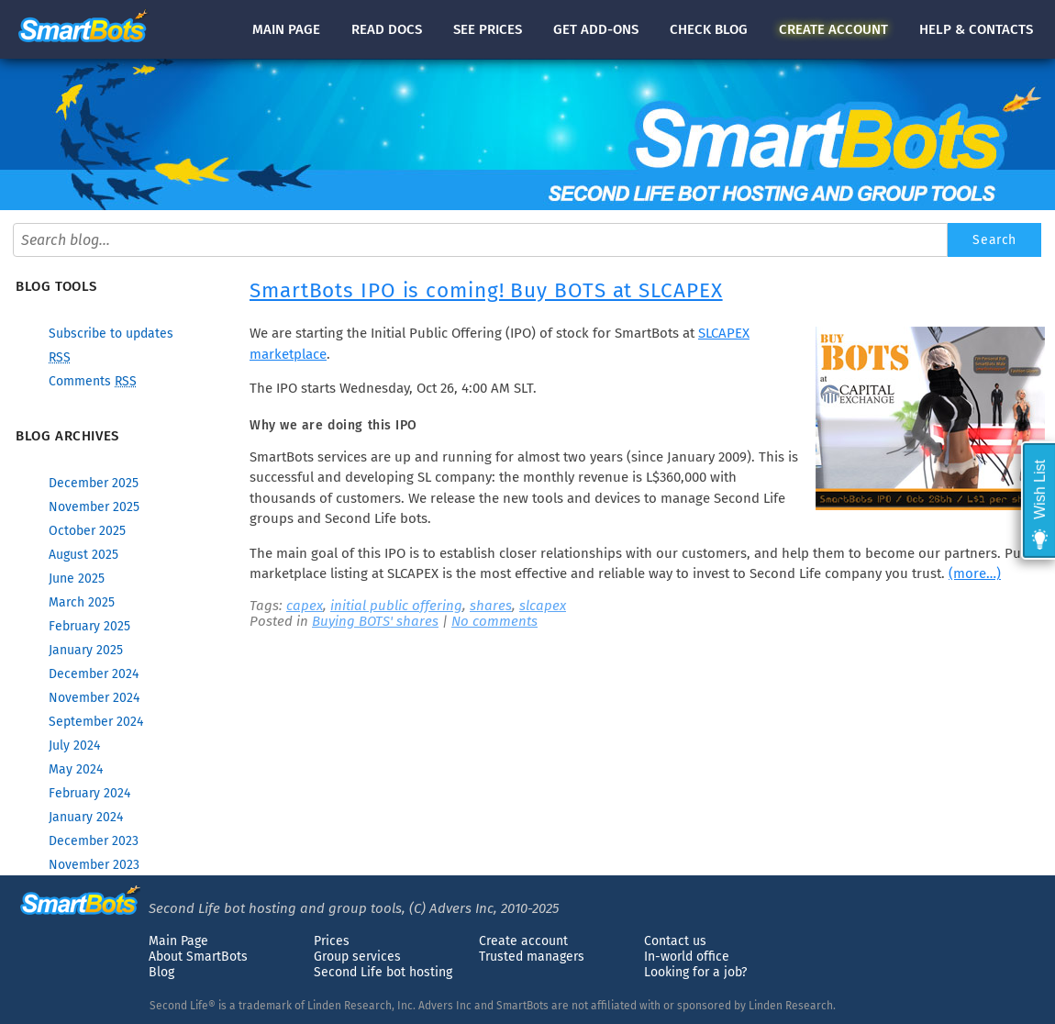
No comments (494, 621)
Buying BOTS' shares (375, 621)
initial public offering (396, 605)
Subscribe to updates (111, 333)
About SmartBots (198, 956)
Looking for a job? (695, 972)
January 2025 (86, 650)
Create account (523, 941)
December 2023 (94, 841)
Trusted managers (531, 956)
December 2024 (94, 674)
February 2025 (89, 626)
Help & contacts (976, 29)
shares (491, 605)
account (833, 29)
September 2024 (96, 721)
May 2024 (76, 769)
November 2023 (94, 865)
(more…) (975, 573)
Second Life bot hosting (383, 972)
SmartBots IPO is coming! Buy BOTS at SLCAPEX (486, 290)
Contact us (675, 941)
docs (386, 29)
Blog (161, 972)
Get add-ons (596, 29)
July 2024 (74, 745)
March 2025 (82, 602)
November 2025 (94, 507)
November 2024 (94, 698)
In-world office (686, 956)
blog (709, 29)
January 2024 (86, 817)
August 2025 (83, 554)
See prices (487, 29)
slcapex (542, 605)
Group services (357, 956)
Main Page (178, 941)
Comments (93, 381)
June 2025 (77, 578)
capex (304, 605)
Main (286, 29)
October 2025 (87, 531)
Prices (332, 941)
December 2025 (94, 483)
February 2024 (89, 793)
